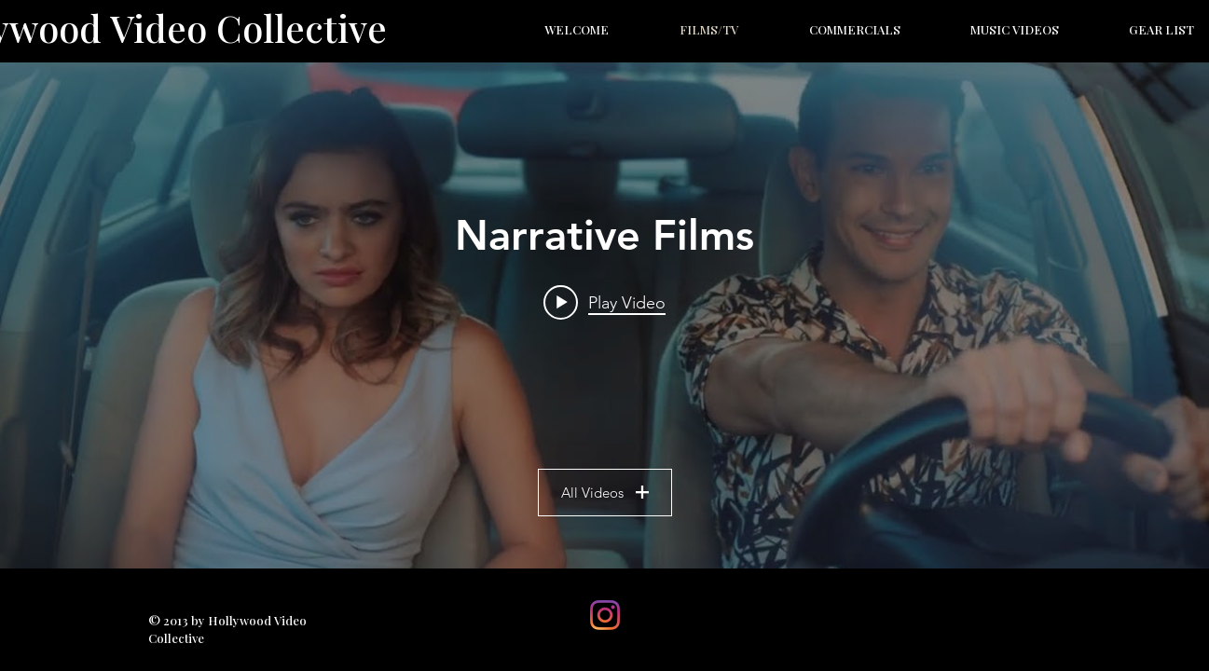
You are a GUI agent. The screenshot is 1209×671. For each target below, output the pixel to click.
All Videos (605, 492)
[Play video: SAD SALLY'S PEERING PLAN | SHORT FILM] (604, 302)
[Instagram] (605, 615)
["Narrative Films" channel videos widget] (604, 315)
